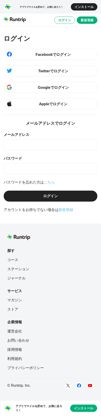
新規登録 (87, 20)
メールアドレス (16, 135)
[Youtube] (90, 385)
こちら (49, 182)
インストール (84, 7)
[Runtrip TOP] (15, 20)
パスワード (13, 158)
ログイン (64, 20)
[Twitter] (68, 385)
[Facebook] (79, 385)
